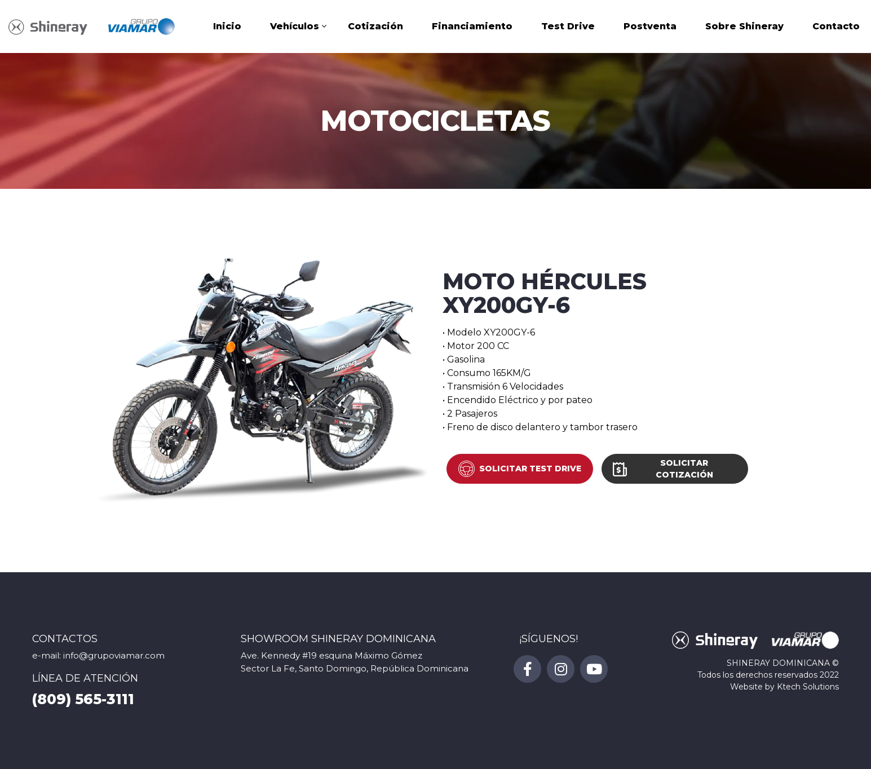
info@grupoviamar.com (114, 655)
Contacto (836, 28)
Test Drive (568, 28)
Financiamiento (472, 28)
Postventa (650, 28)
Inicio (227, 28)
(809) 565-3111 (83, 699)
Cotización (375, 28)
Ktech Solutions (808, 687)
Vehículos (294, 28)
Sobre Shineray (744, 28)
